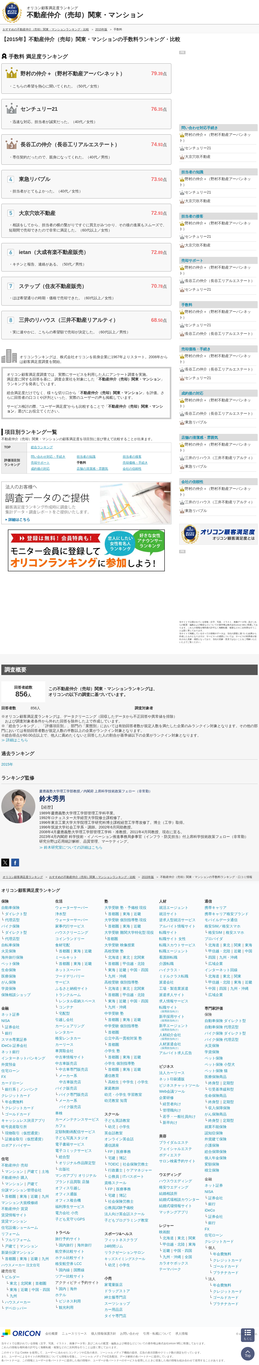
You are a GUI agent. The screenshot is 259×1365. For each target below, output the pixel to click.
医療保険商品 (216, 1077)
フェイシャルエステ (175, 1149)
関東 (192, 1238)
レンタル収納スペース (77, 1001)
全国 (188, 1257)
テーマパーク (170, 1269)
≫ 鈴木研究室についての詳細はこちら (71, 847)
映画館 (164, 1232)
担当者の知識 (86, 456)
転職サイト (168, 932)
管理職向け (172, 1110)
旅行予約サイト (68, 1239)
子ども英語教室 (117, 1120)
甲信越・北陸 (134, 963)
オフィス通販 (66, 1194)
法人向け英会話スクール (124, 1214)
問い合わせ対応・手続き (48, 456)
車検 (59, 1113)
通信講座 (111, 1145)
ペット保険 (10, 963)
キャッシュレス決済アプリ (23, 1120)
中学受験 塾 (114, 1013)
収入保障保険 (219, 1108)
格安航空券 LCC (68, 1264)
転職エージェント (173, 951)
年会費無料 (14, 1102)
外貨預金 (8, 1064)
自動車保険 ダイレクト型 (225, 1021)
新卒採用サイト (172, 1018)
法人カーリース (172, 1073)
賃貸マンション (14, 1221)
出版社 (64, 1169)
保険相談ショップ (16, 995)
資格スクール (115, 1183)
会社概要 (51, 1333)
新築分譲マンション (17, 1252)
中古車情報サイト (70, 1057)
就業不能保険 (216, 1127)
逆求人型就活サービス (177, 920)
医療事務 (123, 1152)
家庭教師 (111, 1088)
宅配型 (64, 1013)
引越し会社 (64, 1020)
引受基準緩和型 (221, 1089)
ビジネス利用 (70, 1301)
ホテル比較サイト (70, 1258)
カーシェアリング (70, 1026)
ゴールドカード (18, 1114)
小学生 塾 (112, 1051)
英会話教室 (113, 1133)
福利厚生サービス (70, 1206)
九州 (45, 1196)
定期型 (228, 1083)
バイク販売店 (66, 1088)
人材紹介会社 (170, 1036)
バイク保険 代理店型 (222, 1039)
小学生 (142, 1082)
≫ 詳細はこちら (14, 740)
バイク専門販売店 (73, 1094)
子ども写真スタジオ (71, 1138)
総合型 (64, 1157)
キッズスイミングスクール (124, 1259)
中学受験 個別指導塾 (121, 1026)
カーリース (64, 1044)
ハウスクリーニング (71, 932)
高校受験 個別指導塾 (121, 982)
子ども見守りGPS (70, 1219)
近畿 (34, 1196)
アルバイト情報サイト (177, 926)
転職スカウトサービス (177, 945)
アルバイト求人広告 (175, 1053)
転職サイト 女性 (172, 939)
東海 (23, 1196)
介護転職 (166, 963)
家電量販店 (113, 1285)
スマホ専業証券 (14, 1039)
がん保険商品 (216, 1114)
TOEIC (113, 1164)
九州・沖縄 (117, 976)
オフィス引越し (68, 1188)
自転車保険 (10, 945)
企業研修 (166, 1098)
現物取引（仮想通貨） (23, 1133)
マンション (14, 1171)
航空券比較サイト (70, 1251)
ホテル (60, 1295)
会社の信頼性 (132, 469)
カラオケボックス (173, 1263)
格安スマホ (235, 932)
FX (3, 1077)
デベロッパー (16, 1308)
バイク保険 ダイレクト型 (225, 1033)
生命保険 (8, 970)
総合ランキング (42, 447)
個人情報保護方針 (103, 1333)
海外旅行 (84, 1245)
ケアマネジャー (139, 1170)
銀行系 (10, 1089)
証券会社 (12, 1027)
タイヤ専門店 (115, 1316)
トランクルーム (68, 995)
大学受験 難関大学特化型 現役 (129, 932)
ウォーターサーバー (71, 907)
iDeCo (210, 1210)
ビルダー (12, 1277)
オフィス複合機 (68, 1200)
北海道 (113, 957)
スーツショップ (117, 1303)
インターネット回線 (221, 970)
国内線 (64, 1270)
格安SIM (215, 932)
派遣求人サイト (172, 995)
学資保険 (8, 988)
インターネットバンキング (23, 1058)
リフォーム (10, 1234)
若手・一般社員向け (179, 1116)
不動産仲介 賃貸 (14, 1209)
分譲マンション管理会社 (21, 1190)
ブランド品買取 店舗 (72, 1182)
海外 (73, 1289)
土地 (45, 1171)
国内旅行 (66, 1245)
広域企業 (215, 963)
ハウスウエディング (175, 1181)
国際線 (79, 1270)
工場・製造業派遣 (173, 988)
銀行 (8, 1033)
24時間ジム (113, 1246)
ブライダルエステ (173, 1142)
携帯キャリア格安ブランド (227, 914)
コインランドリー (70, 939)
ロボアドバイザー (16, 1145)
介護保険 (212, 1145)
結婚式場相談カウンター (179, 1199)
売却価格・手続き (135, 463)
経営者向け (172, 1104)
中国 (248, 951)
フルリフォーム (18, 1240)
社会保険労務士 (135, 1164)
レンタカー (64, 1032)
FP (110, 1152)
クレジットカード (16, 1095)
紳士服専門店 (115, 1297)
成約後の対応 (40, 469)
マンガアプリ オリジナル (76, 1175)
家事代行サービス (70, 926)
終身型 (213, 1083)
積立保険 (212, 1170)
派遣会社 (166, 982)
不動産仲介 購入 (14, 1177)
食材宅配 (62, 945)
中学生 (128, 1082)
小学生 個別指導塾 (119, 1063)
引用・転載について (157, 1333)
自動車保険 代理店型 (222, 1027)
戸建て (32, 1171)
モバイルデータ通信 (221, 920)
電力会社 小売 (66, 1213)
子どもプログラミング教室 (126, 1220)
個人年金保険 (216, 1158)
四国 (212, 957)
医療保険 (8, 976)
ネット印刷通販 (172, 1079)
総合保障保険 (216, 1152)
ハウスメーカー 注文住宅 (20, 1265)
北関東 (26, 1283)
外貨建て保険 (216, 1139)
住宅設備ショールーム (19, 1227)
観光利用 (66, 1307)
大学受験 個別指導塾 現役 (125, 920)
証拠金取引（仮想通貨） (25, 1139)
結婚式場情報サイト (175, 1206)
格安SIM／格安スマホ (222, 926)
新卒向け (170, 1122)
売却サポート (40, 463)
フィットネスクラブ (120, 1240)
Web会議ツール (172, 1091)
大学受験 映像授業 (119, 945)
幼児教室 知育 (115, 1100)
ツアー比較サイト (70, 1276)
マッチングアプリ (173, 1212)
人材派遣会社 (170, 1045)
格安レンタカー (68, 1038)
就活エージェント (173, 907)
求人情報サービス (173, 1001)
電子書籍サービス (70, 1144)
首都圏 (10, 1196)
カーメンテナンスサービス (77, 1119)
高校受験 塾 (114, 951)
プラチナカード (226, 1272)
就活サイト (168, 914)
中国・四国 (41, 1289)
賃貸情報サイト (14, 1215)
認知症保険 (214, 1133)
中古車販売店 (66, 1063)
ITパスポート (133, 1176)
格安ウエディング (173, 1187)
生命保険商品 (216, 1095)
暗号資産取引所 (14, 1127)
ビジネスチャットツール (179, 1085)
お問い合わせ (129, 1333)
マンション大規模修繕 (19, 1203)
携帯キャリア (216, 907)
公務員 (113, 1176)
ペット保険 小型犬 (220, 1064)
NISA (5, 1021)
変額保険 (212, 1164)
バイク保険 (10, 926)
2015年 (7, 764)
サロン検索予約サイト (177, 1161)
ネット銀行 (10, 1052)
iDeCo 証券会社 (14, 1045)
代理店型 (12, 920)
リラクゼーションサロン (124, 1252)
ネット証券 (10, 1014)
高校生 (113, 1082)
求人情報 (181, 1333)
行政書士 (115, 1170)
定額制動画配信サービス (75, 1132)
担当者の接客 (132, 456)
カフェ (60, 1126)
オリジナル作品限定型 (77, 1163)
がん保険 (8, 982)
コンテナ (66, 1007)
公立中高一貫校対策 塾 (123, 1038)
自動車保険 (10, 907)
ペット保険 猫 (216, 1071)
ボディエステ (170, 1155)
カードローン (12, 1083)
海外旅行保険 (12, 957)
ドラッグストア (117, 1291)
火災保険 (8, 951)
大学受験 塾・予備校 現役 (125, 907)
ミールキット (66, 957)
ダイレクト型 (16, 914)
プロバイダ (214, 939)
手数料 (186, 305)
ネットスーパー (68, 970)
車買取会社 (64, 1051)
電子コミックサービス (73, 1150)
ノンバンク (29, 1089)
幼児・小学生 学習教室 (123, 1094)
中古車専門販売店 (73, 1069)
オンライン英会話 (119, 1139)
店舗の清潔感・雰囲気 (92, 469)
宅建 (111, 1158)
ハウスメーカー (18, 1302)
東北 (13, 1283)
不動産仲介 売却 (14, 1165)
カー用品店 (113, 1309)
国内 (62, 1289)
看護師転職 (168, 957)
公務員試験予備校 (119, 1208)
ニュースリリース (74, 1333)
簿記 (122, 1158)
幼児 (111, 1127)
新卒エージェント (173, 1027)
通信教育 (111, 1076)
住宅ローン (10, 1071)
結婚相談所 (168, 1193)
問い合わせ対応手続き (199, 128)
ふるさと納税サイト (71, 988)
